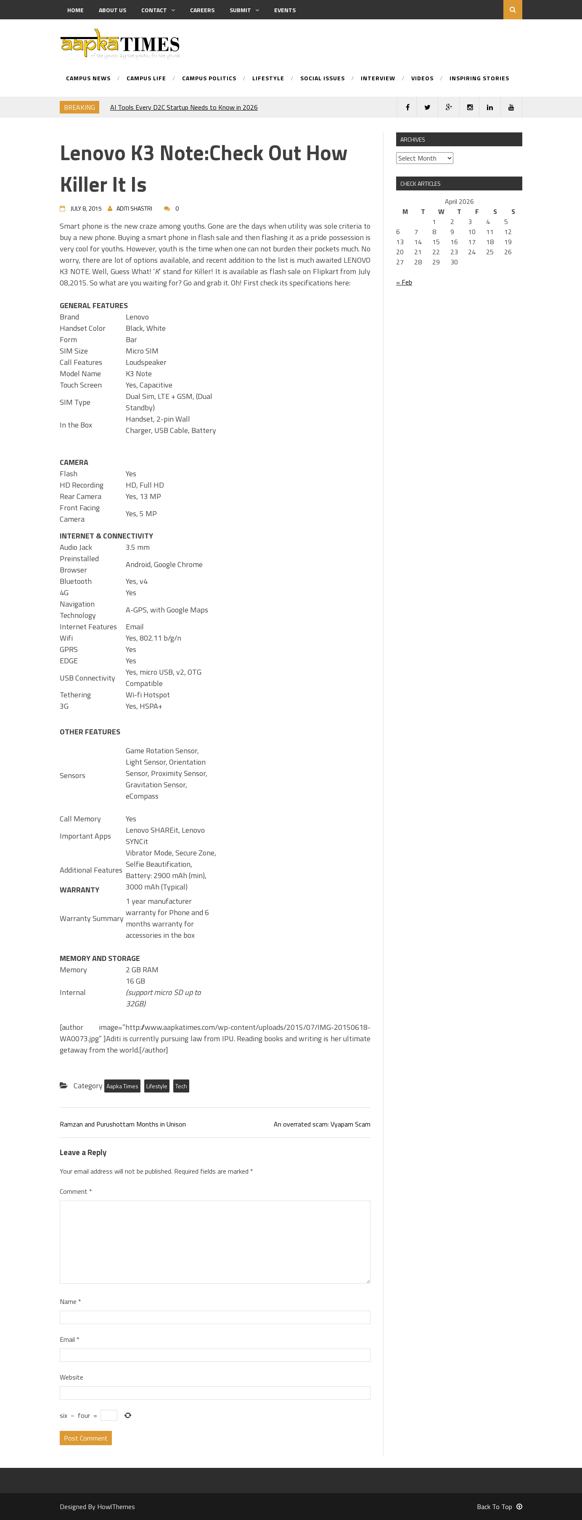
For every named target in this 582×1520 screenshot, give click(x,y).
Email (69, 1339)
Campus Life (146, 78)
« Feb (404, 282)
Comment (76, 1191)
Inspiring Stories (479, 78)
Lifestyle (268, 78)
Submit (244, 9)
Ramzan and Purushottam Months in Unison (123, 1124)
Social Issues (322, 78)
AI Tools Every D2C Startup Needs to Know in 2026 (184, 107)
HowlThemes (116, 1507)
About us (112, 9)
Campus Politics (209, 78)
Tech (181, 1086)
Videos (422, 78)
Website (71, 1377)
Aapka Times (122, 1086)
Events (285, 9)
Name (70, 1301)
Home (75, 9)
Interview (378, 78)
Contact (158, 9)
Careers (202, 9)
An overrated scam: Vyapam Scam (322, 1124)
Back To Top (499, 1507)
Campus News (88, 78)
